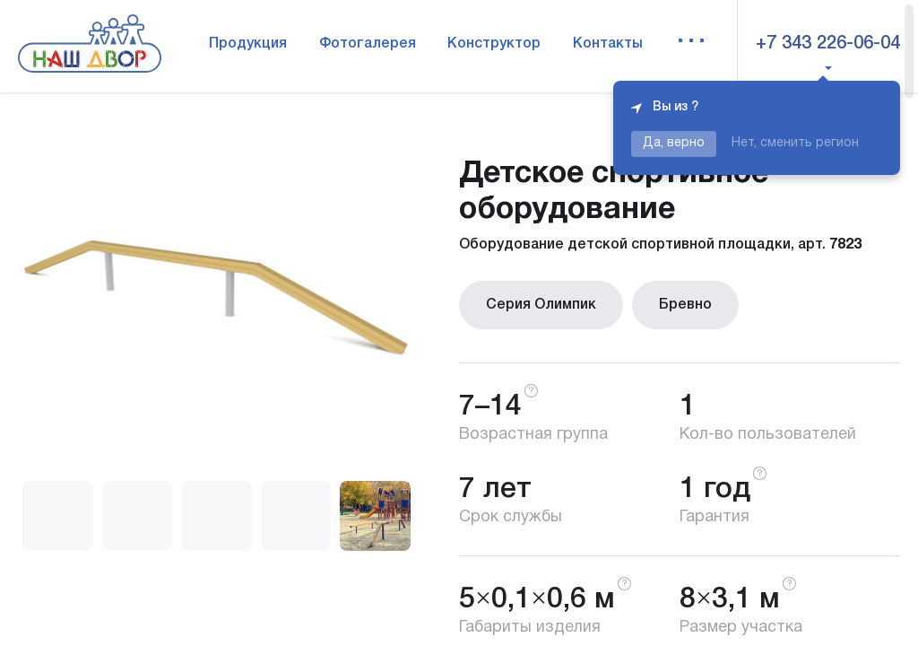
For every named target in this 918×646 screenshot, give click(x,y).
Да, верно (674, 143)
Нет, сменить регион (795, 143)
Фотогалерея (367, 44)
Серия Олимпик (541, 305)
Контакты (608, 44)
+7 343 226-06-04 (828, 44)
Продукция (248, 44)
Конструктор (494, 44)
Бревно (685, 305)
